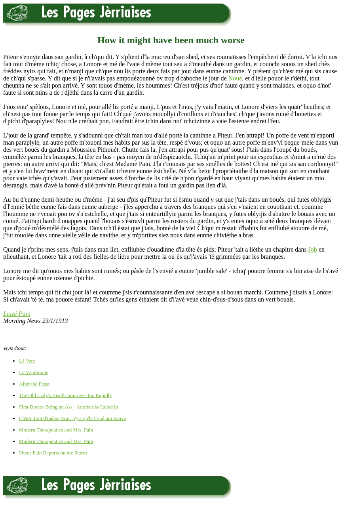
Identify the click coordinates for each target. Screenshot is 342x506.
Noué (235, 78)
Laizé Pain (16, 313)
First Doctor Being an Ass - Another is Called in (68, 407)
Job (312, 249)
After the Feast (34, 384)
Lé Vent (27, 361)
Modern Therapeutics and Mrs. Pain (56, 430)
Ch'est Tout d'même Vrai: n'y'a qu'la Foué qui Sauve (72, 418)
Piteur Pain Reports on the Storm (53, 453)
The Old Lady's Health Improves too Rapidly (65, 395)
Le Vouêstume (33, 372)
